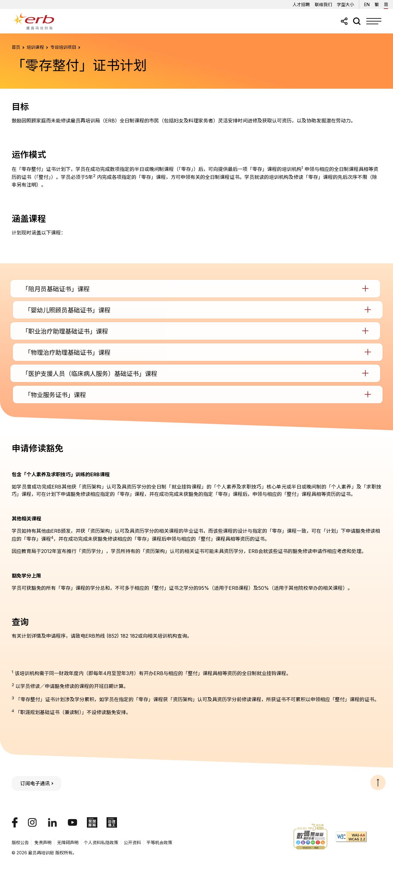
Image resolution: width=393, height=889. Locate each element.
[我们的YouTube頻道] (72, 822)
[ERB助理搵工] (112, 822)
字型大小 (345, 4)
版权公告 (20, 842)
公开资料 (132, 842)
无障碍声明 (68, 842)
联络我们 (323, 4)
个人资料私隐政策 (101, 842)
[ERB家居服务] (92, 822)
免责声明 (43, 842)
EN (367, 3)
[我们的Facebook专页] (15, 822)
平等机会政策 (159, 842)
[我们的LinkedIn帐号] (52, 822)
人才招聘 (301, 4)
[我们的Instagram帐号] (32, 822)
